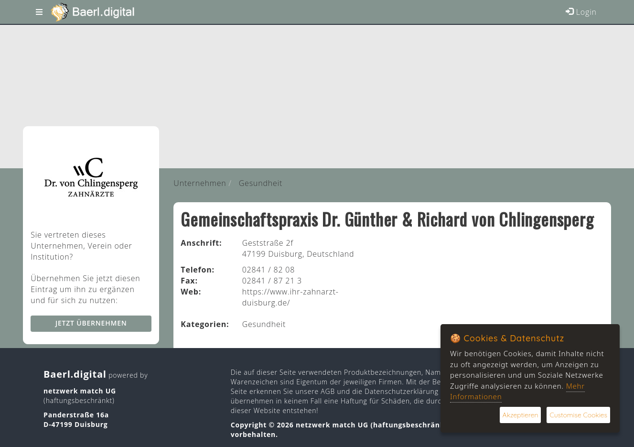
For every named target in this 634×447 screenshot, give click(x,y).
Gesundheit (260, 183)
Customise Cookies (578, 415)
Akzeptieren (520, 415)
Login (581, 12)
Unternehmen (199, 183)
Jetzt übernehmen (91, 322)
